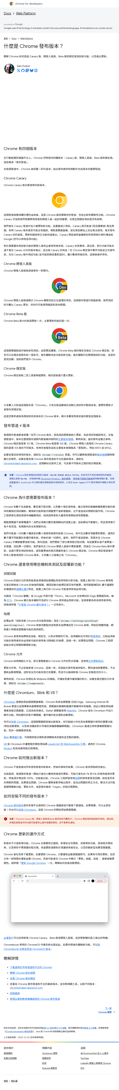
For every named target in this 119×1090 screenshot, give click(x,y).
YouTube (85, 1058)
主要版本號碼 (65, 439)
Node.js (8, 748)
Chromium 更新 (49, 1053)
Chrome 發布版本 (13, 805)
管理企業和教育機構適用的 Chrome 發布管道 (35, 999)
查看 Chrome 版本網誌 (22, 978)
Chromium (9, 702)
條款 (6, 1081)
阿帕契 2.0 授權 (89, 1028)
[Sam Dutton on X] (18, 71)
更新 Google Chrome (33, 863)
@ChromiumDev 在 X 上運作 (94, 1053)
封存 (44, 1063)
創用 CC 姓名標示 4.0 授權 (54, 1028)
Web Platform (26, 13)
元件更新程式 (95, 661)
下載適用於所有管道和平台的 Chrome (31, 967)
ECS (9, 600)
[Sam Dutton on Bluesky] (31, 71)
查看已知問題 (10, 1058)
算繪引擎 (17, 737)
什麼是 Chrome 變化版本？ (34, 604)
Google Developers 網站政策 (19, 1031)
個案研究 (46, 1058)
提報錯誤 (8, 1053)
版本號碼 (102, 454)
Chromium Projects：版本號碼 (55, 478)
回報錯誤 (15, 993)
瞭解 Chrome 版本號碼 (22, 973)
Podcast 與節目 (49, 1068)
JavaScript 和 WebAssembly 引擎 (66, 744)
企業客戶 (9, 938)
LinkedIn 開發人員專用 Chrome (96, 1063)
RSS (82, 1068)
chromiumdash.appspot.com (20, 463)
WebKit (71, 710)
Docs (7, 13)
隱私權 (14, 1081)
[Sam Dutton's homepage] (36, 71)
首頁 (6, 38)
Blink (6, 737)
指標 (77, 778)
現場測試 (95, 636)
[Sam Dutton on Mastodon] (27, 71)
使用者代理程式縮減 (83, 478)
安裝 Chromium (19, 721)
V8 (5, 744)
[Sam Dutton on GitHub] (23, 71)
